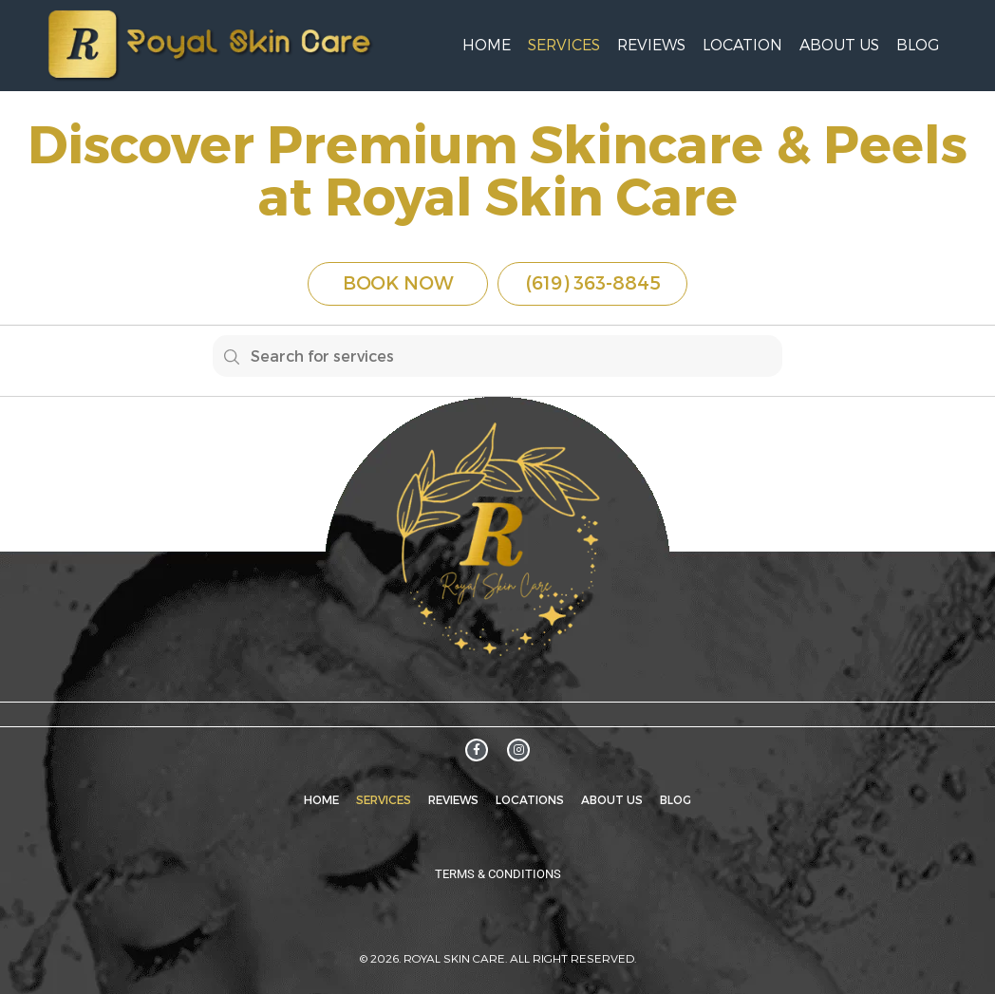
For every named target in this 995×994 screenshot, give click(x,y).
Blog (917, 45)
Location (742, 45)
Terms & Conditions (498, 874)
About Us (839, 45)
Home (486, 45)
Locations (530, 800)
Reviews (651, 45)
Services (564, 45)
